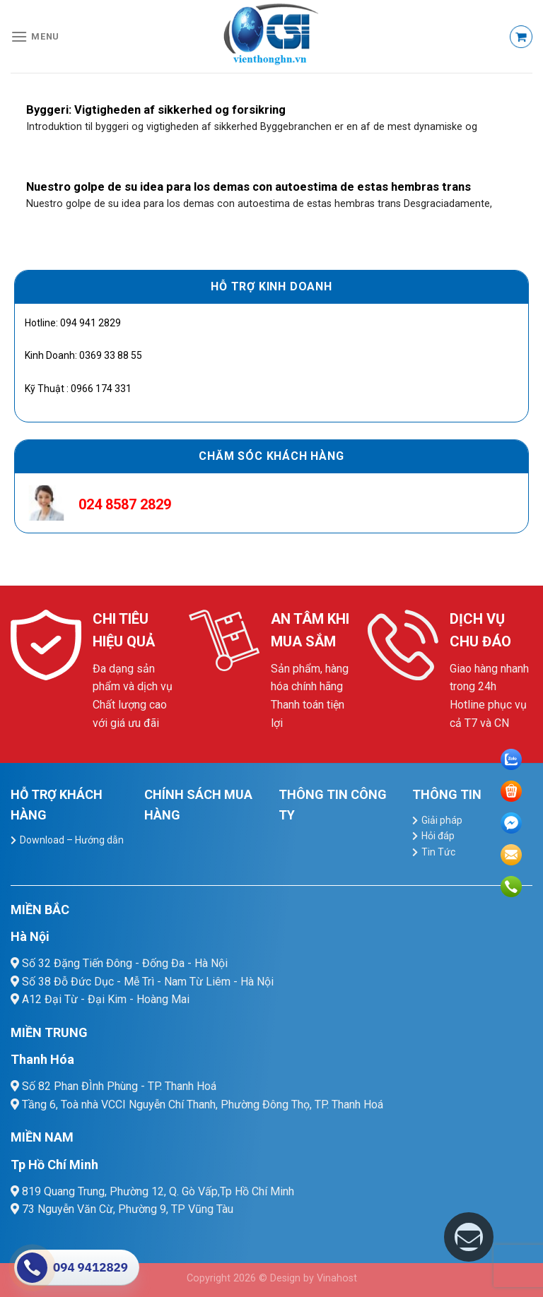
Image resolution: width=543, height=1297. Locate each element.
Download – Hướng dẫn (72, 840)
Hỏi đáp (438, 835)
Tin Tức (438, 852)
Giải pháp (441, 820)
